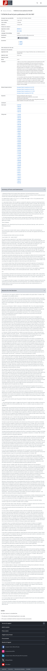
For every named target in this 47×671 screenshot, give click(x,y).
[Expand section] (44, 623)
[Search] (37, 3)
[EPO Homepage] (7, 2)
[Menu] (40, 3)
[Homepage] (1, 10)
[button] (23, 189)
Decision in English (23, 38)
